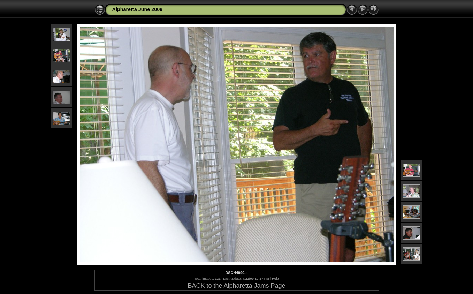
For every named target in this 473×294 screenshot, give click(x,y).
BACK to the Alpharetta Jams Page (236, 285)
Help (275, 278)
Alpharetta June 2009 (137, 9)
